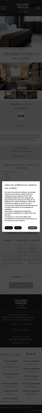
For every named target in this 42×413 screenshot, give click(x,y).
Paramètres (32, 228)
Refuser (18, 228)
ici (13, 217)
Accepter (8, 228)
